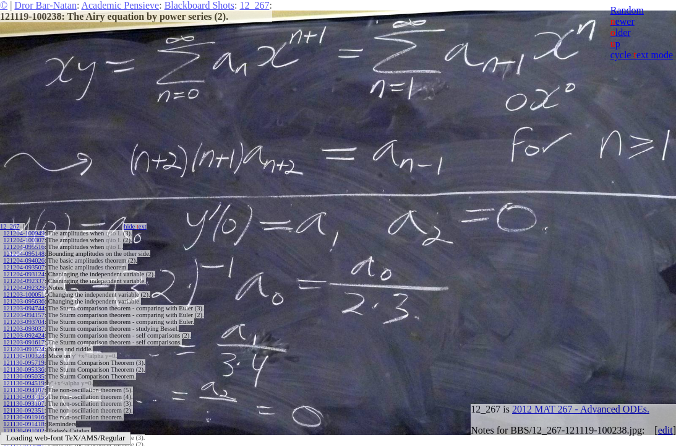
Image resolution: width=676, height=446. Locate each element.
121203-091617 (24, 342)
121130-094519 (23, 383)
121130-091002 (23, 430)
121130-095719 (23, 362)
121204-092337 (24, 281)
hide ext (135, 226)
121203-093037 (24, 328)
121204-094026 (24, 260)
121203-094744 (24, 308)
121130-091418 (23, 424)
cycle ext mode (641, 55)
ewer (622, 21)
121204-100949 (24, 233)
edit (665, 430)
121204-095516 (24, 246)
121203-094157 (24, 315)
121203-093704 (24, 321)
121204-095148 (24, 253)
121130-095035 (23, 376)
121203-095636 (24, 301)
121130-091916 (23, 417)
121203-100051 (24, 294)
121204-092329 (24, 287)
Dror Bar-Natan (45, 5)
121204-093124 (24, 274)
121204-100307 (24, 240)
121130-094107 (23, 390)
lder (620, 32)
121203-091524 (24, 349)
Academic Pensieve (120, 5)
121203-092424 (24, 335)
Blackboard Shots (199, 5)
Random (627, 10)
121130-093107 (23, 403)
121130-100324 (23, 355)
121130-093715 (23, 396)
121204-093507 (24, 267)
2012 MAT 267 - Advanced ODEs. (580, 409)
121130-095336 (23, 369)
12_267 (254, 5)
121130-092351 (23, 410)
